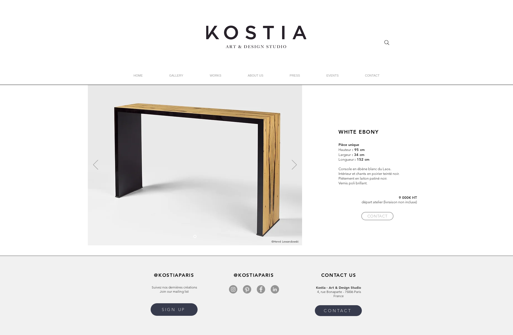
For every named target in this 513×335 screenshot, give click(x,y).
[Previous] (95, 165)
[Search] (387, 42)
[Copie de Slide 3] (194, 236)
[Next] (294, 165)
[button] (174, 309)
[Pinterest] (247, 289)
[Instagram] (233, 289)
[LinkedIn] (275, 289)
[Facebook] (261, 289)
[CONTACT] (377, 216)
